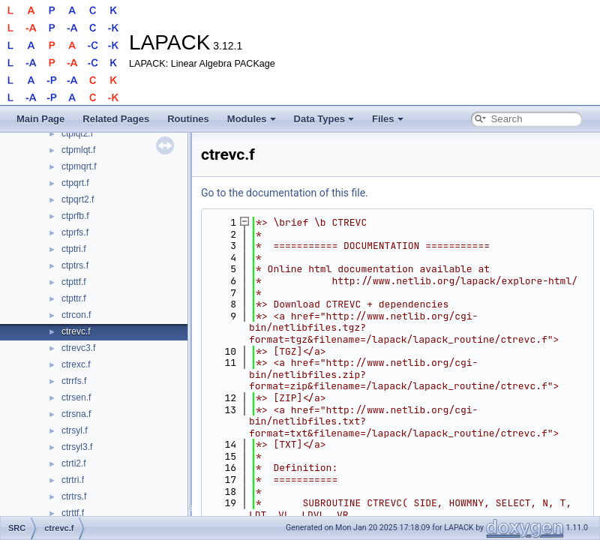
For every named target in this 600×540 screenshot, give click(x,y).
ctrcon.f (76, 315)
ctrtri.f (73, 480)
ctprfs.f (75, 232)
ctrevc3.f (78, 348)
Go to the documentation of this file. (284, 193)
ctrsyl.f (75, 430)
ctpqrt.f (75, 183)
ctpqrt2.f (78, 199)
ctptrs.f (75, 265)
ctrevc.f (76, 331)
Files (388, 118)
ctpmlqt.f (78, 150)
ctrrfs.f (74, 381)
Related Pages (115, 118)
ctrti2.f (74, 463)
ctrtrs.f (74, 496)
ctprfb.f (75, 216)
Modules (251, 118)
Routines (188, 118)
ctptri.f (74, 249)
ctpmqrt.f (79, 166)
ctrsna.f (76, 414)
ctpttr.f (74, 298)
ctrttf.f (73, 513)
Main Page (40, 118)
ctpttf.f (74, 282)
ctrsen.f (76, 397)
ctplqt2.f (77, 133)
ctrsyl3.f (77, 447)
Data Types (324, 118)
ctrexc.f (76, 364)
